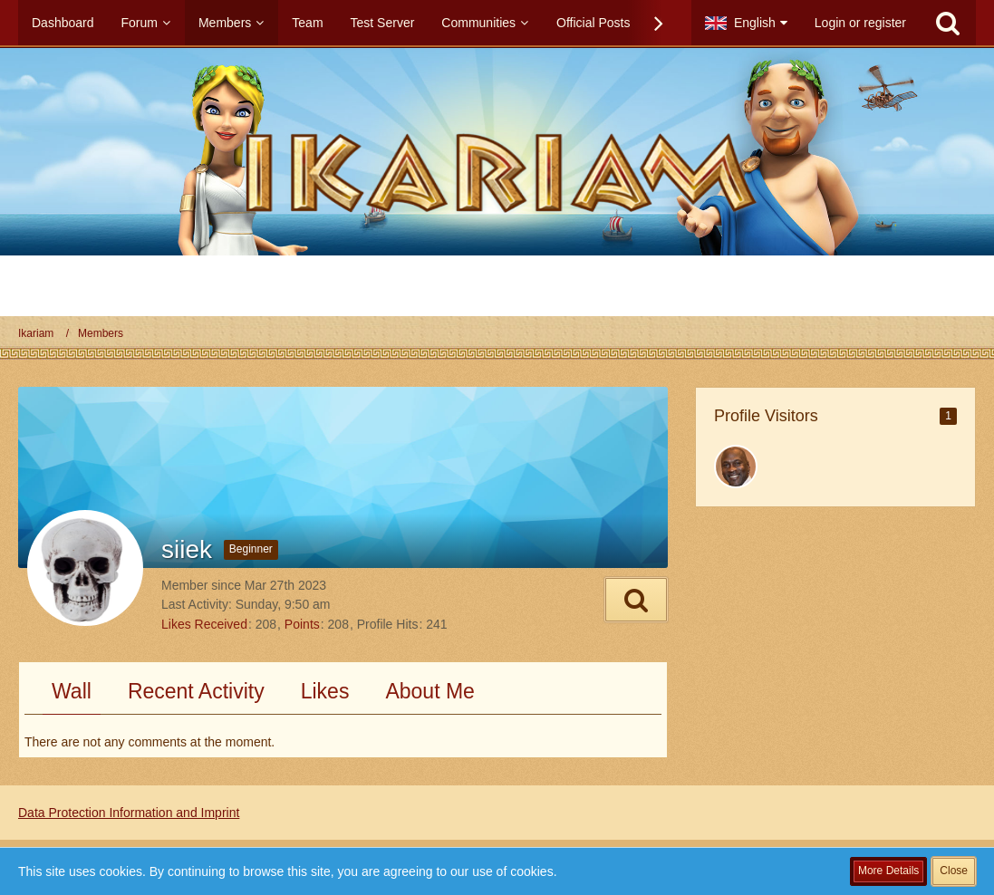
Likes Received (204, 624)
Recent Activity (196, 691)
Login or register (860, 22)
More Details (888, 870)
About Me (429, 691)
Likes (325, 691)
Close (954, 870)
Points (302, 624)
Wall (72, 691)
